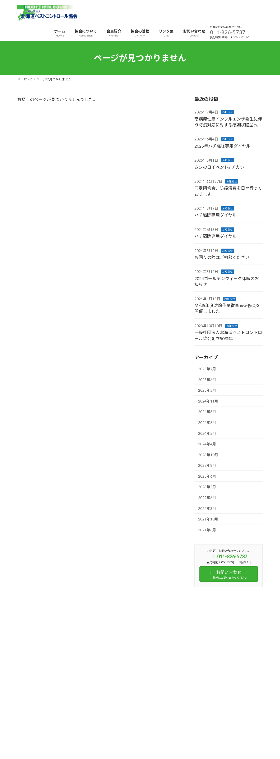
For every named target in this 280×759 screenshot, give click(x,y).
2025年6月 (207, 379)
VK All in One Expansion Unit (174, 723)
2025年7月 (207, 369)
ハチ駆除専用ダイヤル (215, 215)
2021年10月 (208, 519)
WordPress (111, 723)
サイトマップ (73, 616)
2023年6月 (207, 476)
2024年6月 (207, 422)
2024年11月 (208, 401)
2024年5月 (207, 433)
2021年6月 (207, 530)
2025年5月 (207, 390)
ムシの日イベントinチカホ (219, 167)
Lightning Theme (139, 723)
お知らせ (227, 112)
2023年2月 (207, 487)
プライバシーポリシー (38, 616)
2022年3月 (207, 508)
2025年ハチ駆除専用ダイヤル (222, 145)
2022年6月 (207, 497)
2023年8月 (207, 465)
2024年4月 (207, 444)
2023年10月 (208, 454)
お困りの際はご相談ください (221, 257)
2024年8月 (207, 412)
